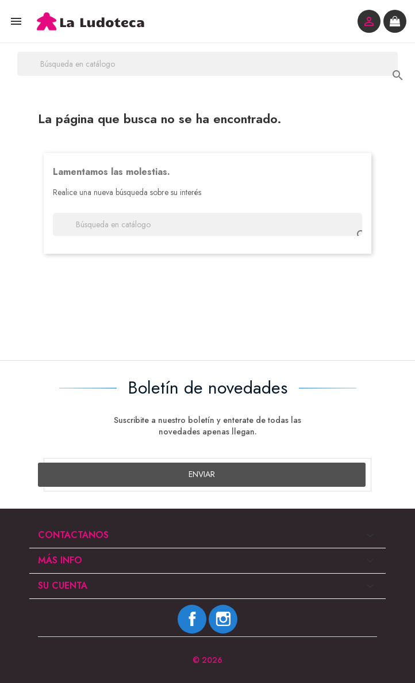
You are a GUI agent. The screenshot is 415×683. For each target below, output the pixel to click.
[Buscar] (207, 64)
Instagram (223, 619)
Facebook (192, 619)
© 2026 (207, 660)
